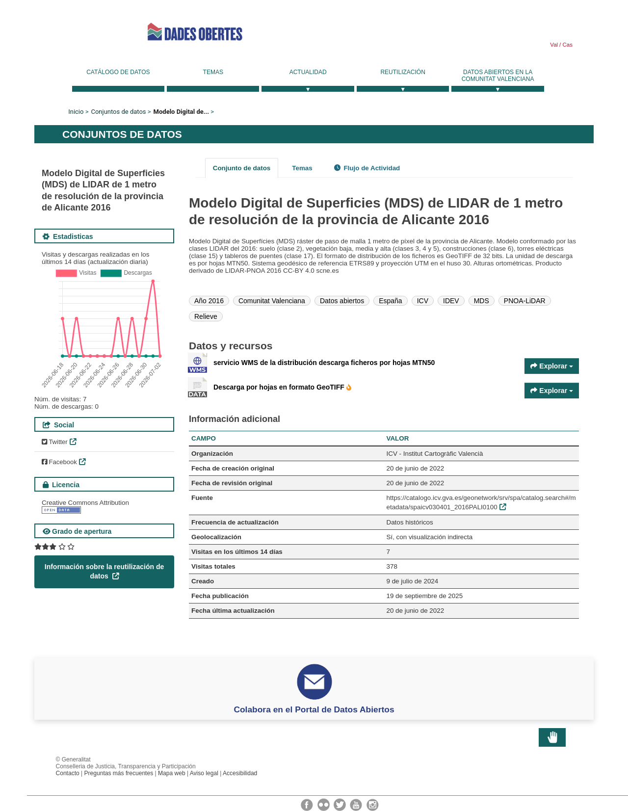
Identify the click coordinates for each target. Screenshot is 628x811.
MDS (481, 301)
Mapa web (171, 773)
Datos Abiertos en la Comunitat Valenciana (498, 75)
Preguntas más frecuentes (119, 773)
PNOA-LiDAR (525, 301)
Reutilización (402, 72)
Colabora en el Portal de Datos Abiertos (314, 709)
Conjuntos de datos (118, 111)
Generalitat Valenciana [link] (78, 31)
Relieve (205, 316)
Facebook (59, 462)
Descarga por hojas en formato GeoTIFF (279, 387)
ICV (422, 301)
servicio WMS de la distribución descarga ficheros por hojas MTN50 (324, 362)
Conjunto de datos (242, 168)
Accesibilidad (240, 773)
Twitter (55, 441)
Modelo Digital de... (181, 111)
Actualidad (308, 72)
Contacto (67, 773)
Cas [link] (567, 45)
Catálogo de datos (118, 72)
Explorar (551, 366)
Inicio (75, 111)
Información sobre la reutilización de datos (104, 571)
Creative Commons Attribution (85, 502)
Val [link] (554, 45)
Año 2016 (209, 301)
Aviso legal (204, 773)
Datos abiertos (342, 301)
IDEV (451, 301)
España (390, 301)
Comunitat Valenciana (271, 301)
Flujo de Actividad (367, 168)
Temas (213, 72)
